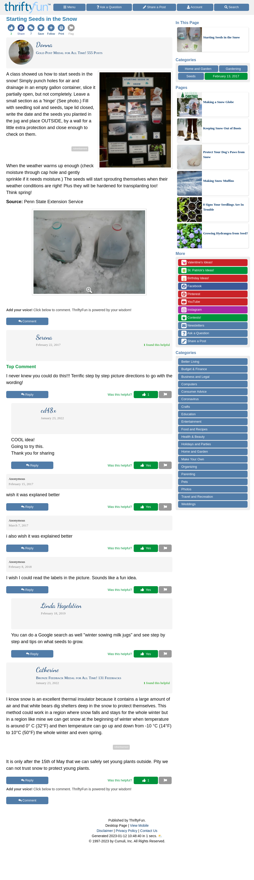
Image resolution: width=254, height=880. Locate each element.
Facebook (191, 286)
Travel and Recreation (197, 496)
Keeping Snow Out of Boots (222, 128)
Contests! (191, 317)
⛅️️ (160, 836)
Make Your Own (192, 459)
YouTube (190, 301)
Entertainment (191, 421)
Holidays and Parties (196, 444)
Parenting (188, 474)
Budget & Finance (194, 369)
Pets (184, 482)
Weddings (188, 504)
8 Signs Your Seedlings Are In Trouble (223, 207)
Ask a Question (195, 333)
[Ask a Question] (109, 7)
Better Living (190, 361)
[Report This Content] (165, 394)
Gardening (233, 69)
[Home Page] (27, 3)
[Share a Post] (154, 7)
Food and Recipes (194, 429)
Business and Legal (195, 377)
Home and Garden (198, 69)
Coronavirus (190, 399)
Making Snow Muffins (218, 181)
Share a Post (193, 341)
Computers (189, 384)
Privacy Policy (126, 831)
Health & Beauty (193, 437)
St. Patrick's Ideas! (197, 270)
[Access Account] (195, 7)
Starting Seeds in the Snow (221, 37)
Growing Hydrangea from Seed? (225, 233)
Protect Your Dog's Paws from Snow (224, 154)
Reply (27, 394)
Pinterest (190, 294)
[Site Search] (231, 7)
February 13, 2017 (226, 76)
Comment (27, 321)
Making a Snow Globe (218, 102)
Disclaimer (105, 831)
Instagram (191, 309)
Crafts (185, 407)
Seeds (190, 76)
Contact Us (148, 831)
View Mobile (139, 825)
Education (188, 414)
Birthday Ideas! (195, 278)
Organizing (189, 466)
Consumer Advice (194, 391)
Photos (186, 489)
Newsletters (192, 325)
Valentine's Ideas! (197, 262)
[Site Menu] (69, 7)
